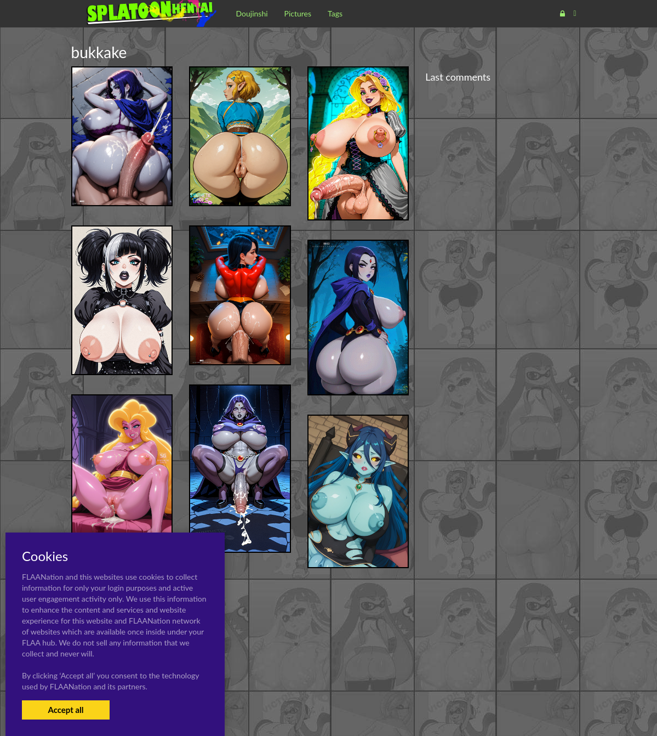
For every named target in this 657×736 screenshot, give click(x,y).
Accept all (65, 710)
